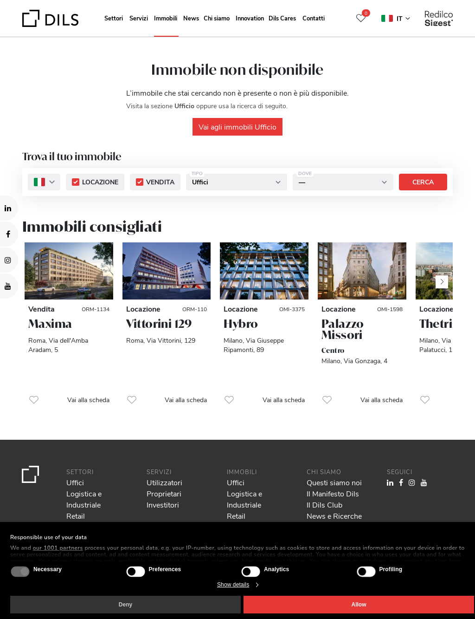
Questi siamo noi (334, 482)
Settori (113, 18)
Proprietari (164, 493)
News (191, 18)
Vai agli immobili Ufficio (237, 126)
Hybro (241, 323)
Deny (125, 604)
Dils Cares (282, 18)
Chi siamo (217, 18)
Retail (75, 516)
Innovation (250, 18)
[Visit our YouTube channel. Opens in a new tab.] (9, 286)
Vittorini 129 (159, 323)
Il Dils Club (324, 504)
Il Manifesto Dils (333, 493)
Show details (233, 584)
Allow (359, 604)
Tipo (197, 173)
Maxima (50, 323)
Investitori (163, 504)
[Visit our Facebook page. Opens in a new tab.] (9, 234)
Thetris (438, 323)
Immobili (165, 18)
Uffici (75, 482)
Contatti (313, 18)
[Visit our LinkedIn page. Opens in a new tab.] (9, 208)
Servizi (138, 18)
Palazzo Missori (342, 329)
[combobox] (44, 182)
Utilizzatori (164, 482)
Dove (305, 173)
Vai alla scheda (88, 399)
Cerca (423, 181)
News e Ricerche (334, 516)
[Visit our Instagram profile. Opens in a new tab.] (9, 260)
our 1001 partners (58, 548)
